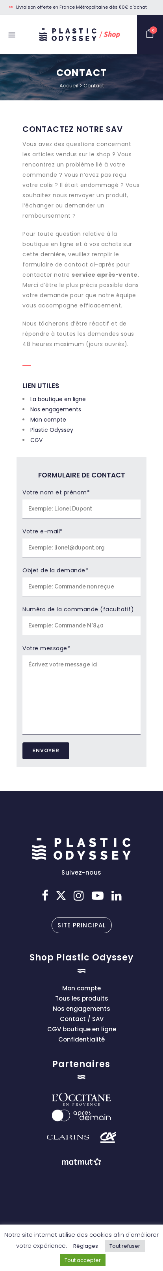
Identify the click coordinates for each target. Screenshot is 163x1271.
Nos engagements (55, 409)
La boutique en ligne (58, 399)
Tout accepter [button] (83, 1260)
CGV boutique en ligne (81, 1029)
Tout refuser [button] (124, 1246)
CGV (36, 440)
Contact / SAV (82, 1019)
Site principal (81, 925)
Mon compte (48, 420)
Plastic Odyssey (51, 430)
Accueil (68, 85)
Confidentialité (81, 1039)
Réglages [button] (85, 1246)
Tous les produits (81, 998)
